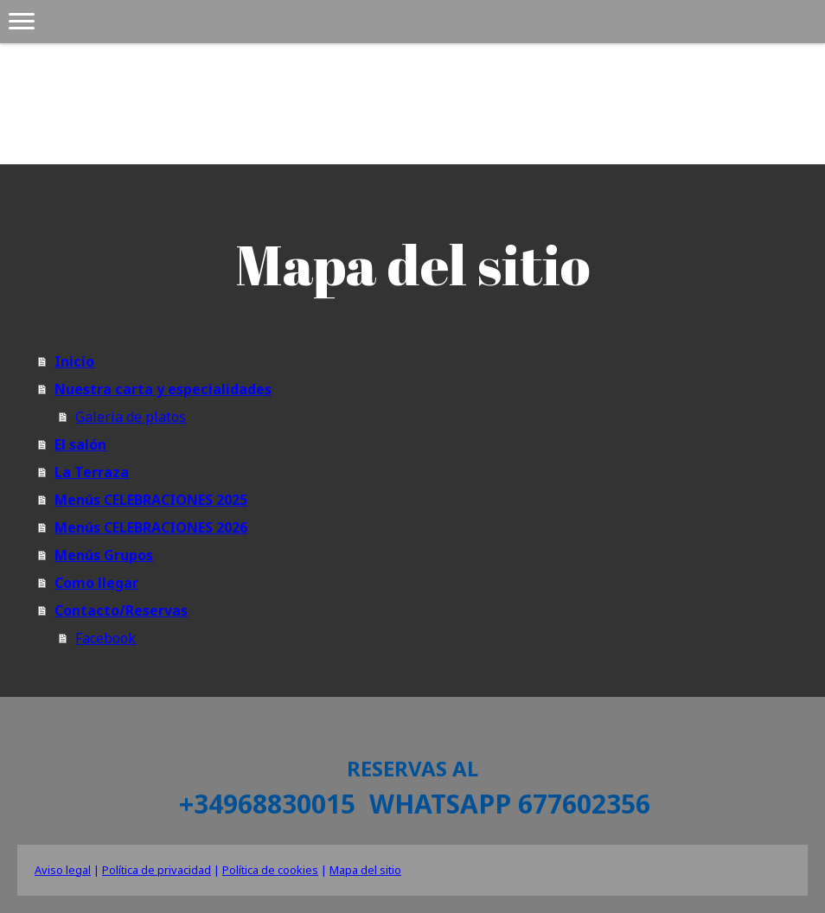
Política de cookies (270, 870)
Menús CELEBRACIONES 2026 (150, 527)
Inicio (74, 361)
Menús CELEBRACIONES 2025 (150, 499)
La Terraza (91, 472)
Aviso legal (63, 870)
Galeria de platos (130, 416)
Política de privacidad (156, 870)
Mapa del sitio (365, 870)
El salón (80, 444)
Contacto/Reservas (121, 610)
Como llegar (96, 582)
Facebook (105, 638)
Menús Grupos (103, 555)
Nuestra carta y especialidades (163, 389)
